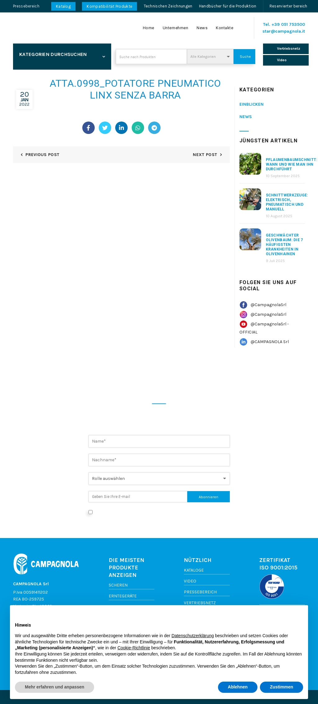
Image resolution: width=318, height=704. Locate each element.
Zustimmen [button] (281, 686)
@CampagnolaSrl (268, 304)
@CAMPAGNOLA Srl (270, 341)
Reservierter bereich (288, 6)
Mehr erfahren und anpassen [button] (54, 686)
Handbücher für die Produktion (228, 6)
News (202, 27)
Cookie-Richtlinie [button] (133, 647)
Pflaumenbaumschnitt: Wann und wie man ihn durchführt (291, 164)
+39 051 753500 (288, 24)
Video (190, 581)
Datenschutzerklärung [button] (192, 635)
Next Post (205, 154)
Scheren (118, 585)
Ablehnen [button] (238, 686)
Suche (245, 56)
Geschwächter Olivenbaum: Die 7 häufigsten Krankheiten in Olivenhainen (284, 244)
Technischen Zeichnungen (168, 6)
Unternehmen (176, 27)
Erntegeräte (123, 596)
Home (148, 27)
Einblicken (251, 104)
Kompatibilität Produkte (109, 6)
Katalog (63, 6)
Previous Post (42, 154)
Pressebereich (26, 6)
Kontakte (224, 27)
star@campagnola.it (283, 31)
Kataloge (194, 570)
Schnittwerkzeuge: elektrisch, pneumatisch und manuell (287, 202)
